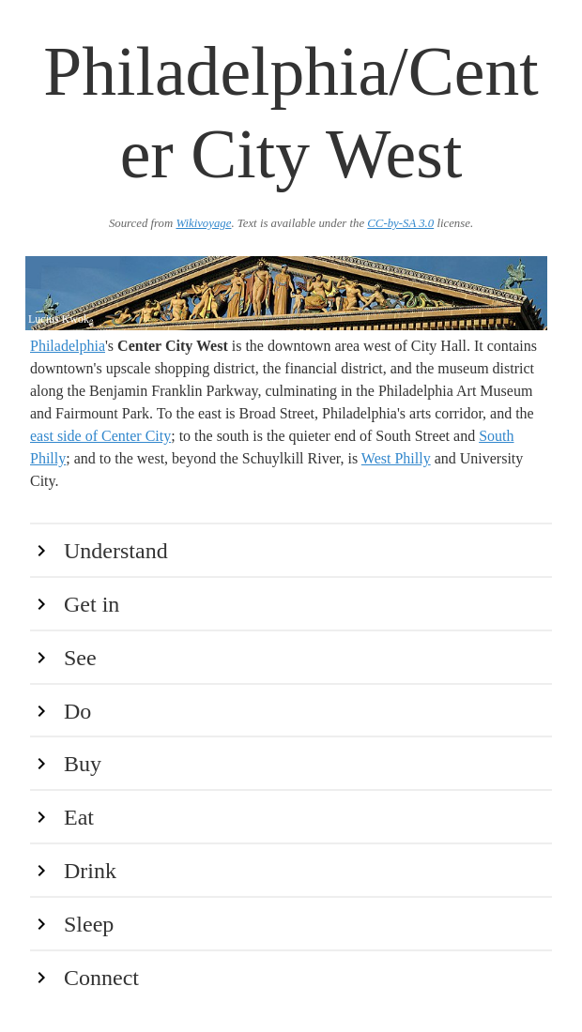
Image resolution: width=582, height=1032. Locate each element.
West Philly (396, 458)
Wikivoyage (203, 223)
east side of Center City (100, 436)
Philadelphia (67, 346)
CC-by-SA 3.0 (400, 223)
